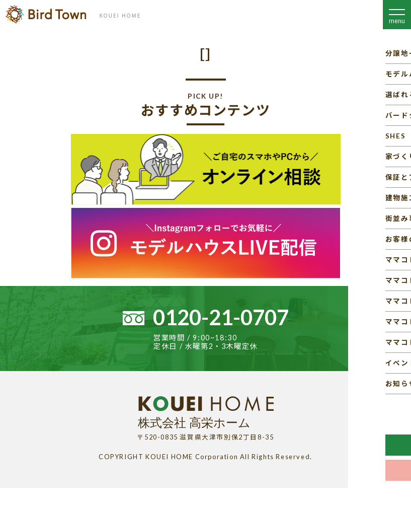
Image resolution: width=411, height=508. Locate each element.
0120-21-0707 (221, 317)
